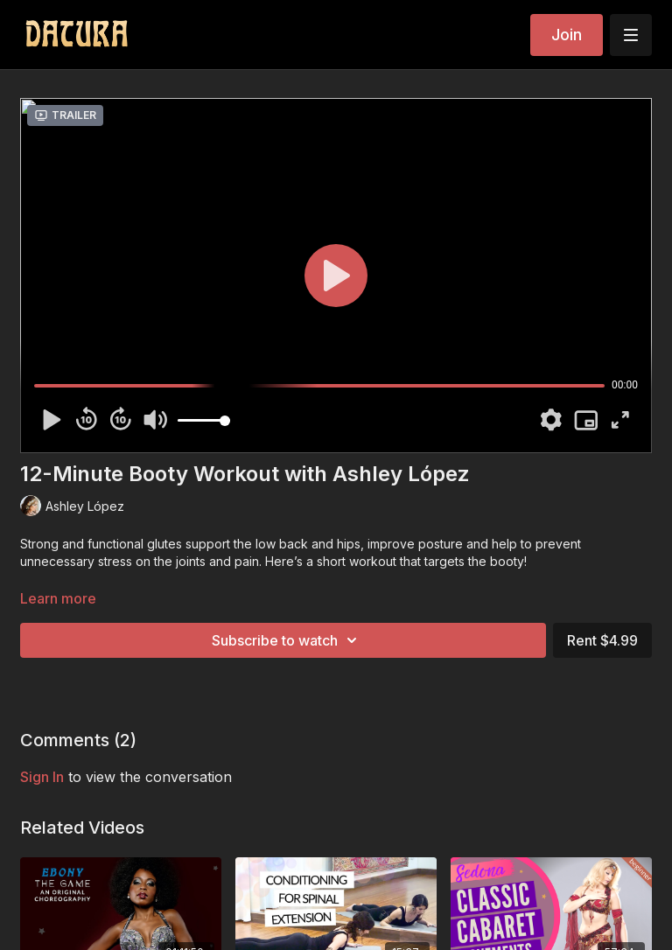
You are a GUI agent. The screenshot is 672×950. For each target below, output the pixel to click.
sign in (42, 777)
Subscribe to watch (287, 640)
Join (566, 34)
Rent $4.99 (602, 640)
